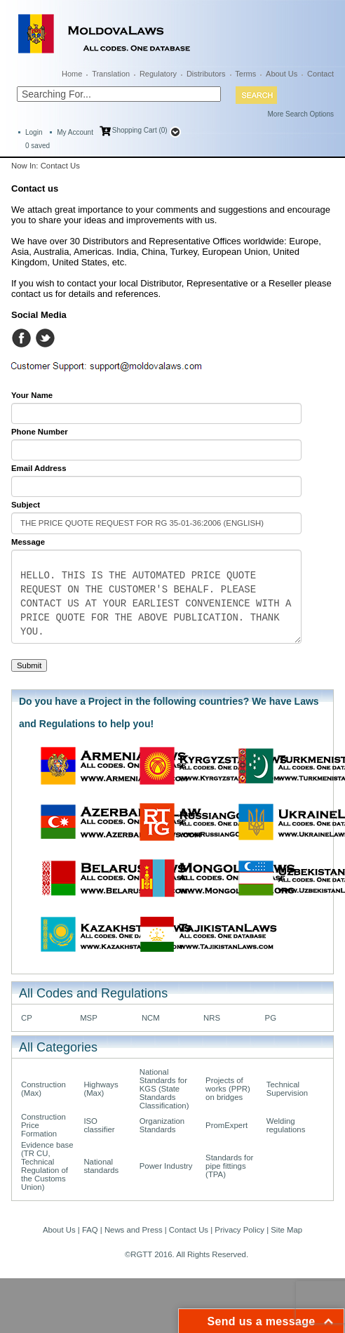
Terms (245, 73)
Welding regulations (286, 1125)
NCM (151, 1018)
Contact (320, 73)
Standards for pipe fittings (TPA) (229, 1166)
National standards (101, 1166)
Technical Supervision (287, 1088)
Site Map (286, 1230)
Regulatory (158, 73)
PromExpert (226, 1125)
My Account (75, 132)
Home (72, 73)
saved (37, 146)
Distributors (206, 73)
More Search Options (301, 114)
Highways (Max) (100, 1088)
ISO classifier (98, 1125)
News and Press (133, 1230)
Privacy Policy (239, 1230)
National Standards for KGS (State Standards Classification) (164, 1089)
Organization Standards (162, 1125)
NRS (211, 1018)
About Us (281, 73)
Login (33, 132)
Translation (111, 73)
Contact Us (188, 1230)
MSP (88, 1018)
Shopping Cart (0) (140, 130)
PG (270, 1018)
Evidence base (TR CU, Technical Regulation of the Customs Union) (47, 1166)
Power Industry (166, 1166)
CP (26, 1018)
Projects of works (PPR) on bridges (227, 1088)
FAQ (90, 1230)
